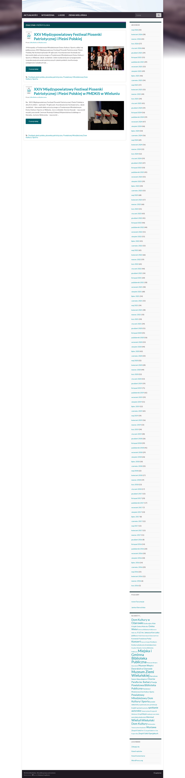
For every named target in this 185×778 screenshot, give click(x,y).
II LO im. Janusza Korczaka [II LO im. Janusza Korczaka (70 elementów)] (148, 632)
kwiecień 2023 (136, 200)
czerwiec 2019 (136, 411)
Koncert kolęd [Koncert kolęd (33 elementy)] (145, 642)
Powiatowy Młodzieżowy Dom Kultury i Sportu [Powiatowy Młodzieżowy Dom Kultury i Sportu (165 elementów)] (142, 698)
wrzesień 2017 (136, 507)
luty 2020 (135, 374)
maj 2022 (134, 250)
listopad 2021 (136, 278)
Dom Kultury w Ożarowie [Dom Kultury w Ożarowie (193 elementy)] (140, 621)
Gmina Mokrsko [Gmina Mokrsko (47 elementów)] (142, 626)
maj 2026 (134, 30)
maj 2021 (134, 305)
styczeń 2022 (136, 269)
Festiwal (31, 77)
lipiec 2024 (135, 131)
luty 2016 (135, 585)
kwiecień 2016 (136, 576)
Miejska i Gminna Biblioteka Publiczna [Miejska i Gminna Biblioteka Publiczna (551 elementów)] (141, 656)
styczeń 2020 (136, 379)
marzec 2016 (136, 581)
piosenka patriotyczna (54, 77)
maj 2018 (134, 471)
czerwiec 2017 (136, 521)
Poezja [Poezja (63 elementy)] (154, 682)
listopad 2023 (136, 168)
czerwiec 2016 (136, 567)
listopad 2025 (136, 57)
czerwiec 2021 (136, 301)
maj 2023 (134, 195)
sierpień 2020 (136, 347)
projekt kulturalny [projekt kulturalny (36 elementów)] (144, 705)
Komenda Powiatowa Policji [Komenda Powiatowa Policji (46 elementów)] (141, 639)
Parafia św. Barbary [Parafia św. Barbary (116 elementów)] (141, 682)
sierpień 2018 (136, 457)
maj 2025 (134, 85)
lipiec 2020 (135, 351)
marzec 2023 (136, 204)
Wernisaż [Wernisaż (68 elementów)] (150, 717)
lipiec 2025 (135, 76)
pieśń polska (40, 77)
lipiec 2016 (135, 563)
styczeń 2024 (136, 158)
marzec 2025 (136, 94)
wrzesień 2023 (136, 177)
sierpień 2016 (136, 558)
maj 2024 (134, 140)
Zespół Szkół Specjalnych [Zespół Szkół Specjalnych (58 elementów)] (148, 733)
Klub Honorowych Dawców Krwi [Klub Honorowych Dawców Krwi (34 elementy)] (148, 635)
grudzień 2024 (136, 108)
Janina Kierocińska (138, 607)
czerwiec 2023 (136, 191)
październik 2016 (137, 549)
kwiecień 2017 (136, 530)
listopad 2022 (136, 223)
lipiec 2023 (135, 186)
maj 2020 (134, 360)
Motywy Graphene (44, 775)
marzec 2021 (136, 315)
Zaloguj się (135, 747)
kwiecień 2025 (136, 89)
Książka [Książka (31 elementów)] (133, 648)
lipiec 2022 (135, 241)
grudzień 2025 (136, 53)
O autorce (157, 773)
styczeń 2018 (136, 489)
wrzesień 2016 (136, 553)
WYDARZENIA (47, 15)
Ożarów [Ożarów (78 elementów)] (151, 679)
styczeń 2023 (136, 213)
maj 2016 (134, 572)
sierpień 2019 (136, 402)
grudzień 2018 (136, 439)
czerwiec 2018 (136, 466)
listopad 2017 (136, 498)
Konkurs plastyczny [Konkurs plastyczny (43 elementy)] (138, 645)
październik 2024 (137, 117)
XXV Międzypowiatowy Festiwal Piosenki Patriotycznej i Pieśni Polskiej (68, 36)
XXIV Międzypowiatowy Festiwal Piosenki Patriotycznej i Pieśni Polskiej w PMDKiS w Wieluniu (77, 91)
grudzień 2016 (136, 540)
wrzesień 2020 (136, 342)
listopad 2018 (136, 443)
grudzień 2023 (136, 163)
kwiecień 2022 (136, 255)
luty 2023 (135, 209)
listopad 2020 (136, 333)
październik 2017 (137, 503)
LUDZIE (61, 15)
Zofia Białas (33, 42)
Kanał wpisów (136, 751)
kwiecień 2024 (136, 145)
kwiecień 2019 (136, 420)
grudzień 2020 (136, 328)
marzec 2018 (136, 480)
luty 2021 (135, 319)
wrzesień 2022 (136, 232)
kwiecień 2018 (136, 475)
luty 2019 (135, 429)
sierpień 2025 (136, 71)
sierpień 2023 (136, 181)
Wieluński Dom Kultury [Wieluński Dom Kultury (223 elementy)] (142, 722)
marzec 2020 (136, 370)
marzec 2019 (136, 425)
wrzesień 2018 (136, 452)
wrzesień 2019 (136, 397)
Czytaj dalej (33, 69)
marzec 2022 (136, 259)
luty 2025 (135, 99)
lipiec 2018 (135, 461)
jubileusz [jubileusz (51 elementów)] (134, 636)
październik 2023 (137, 172)
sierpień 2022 (136, 236)
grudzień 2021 (136, 273)
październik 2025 (137, 62)
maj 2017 (134, 526)
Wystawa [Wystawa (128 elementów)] (151, 727)
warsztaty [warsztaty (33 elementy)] (156, 714)
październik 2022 (137, 227)
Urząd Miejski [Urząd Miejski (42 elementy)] (142, 714)
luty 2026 (135, 44)
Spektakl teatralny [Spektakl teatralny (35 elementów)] (142, 708)
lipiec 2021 (135, 296)
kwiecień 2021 (136, 310)
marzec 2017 (136, 535)
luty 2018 (135, 484)
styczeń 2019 (136, 434)
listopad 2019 (136, 388)
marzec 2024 (136, 149)
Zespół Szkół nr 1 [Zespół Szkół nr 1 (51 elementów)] (138, 730)
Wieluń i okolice (92, 2)
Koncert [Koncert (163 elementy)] (136, 641)
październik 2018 (137, 448)
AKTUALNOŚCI (31, 15)
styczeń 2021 (136, 324)
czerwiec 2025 (136, 80)
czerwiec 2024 (136, 135)
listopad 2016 (136, 544)
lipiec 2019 (135, 406)
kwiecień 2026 (136, 34)
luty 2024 (135, 154)
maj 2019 (134, 416)
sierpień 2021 (136, 292)
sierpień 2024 (136, 126)
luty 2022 (135, 264)
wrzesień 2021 (136, 287)
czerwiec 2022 (136, 246)
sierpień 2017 (136, 512)
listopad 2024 (136, 112)
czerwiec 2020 (136, 356)
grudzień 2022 (136, 218)
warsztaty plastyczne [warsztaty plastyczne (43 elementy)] (138, 717)
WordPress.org (137, 760)
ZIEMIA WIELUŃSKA (78, 15)
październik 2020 (137, 337)
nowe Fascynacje (137, 602)
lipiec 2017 (135, 517)
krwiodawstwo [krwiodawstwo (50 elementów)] (150, 645)
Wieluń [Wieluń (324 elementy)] (136, 720)
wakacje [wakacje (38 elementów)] (150, 714)
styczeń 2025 (136, 103)
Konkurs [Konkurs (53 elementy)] (153, 642)
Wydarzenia (43, 42)
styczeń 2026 (136, 48)
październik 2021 (137, 282)
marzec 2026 (136, 39)
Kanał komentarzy (138, 756)
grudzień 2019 (136, 383)
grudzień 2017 (136, 494)
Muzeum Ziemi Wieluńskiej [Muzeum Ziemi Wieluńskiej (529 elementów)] (142, 673)
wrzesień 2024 (136, 122)
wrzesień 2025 (136, 67)
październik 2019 (137, 393)
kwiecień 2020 (136, 365)
